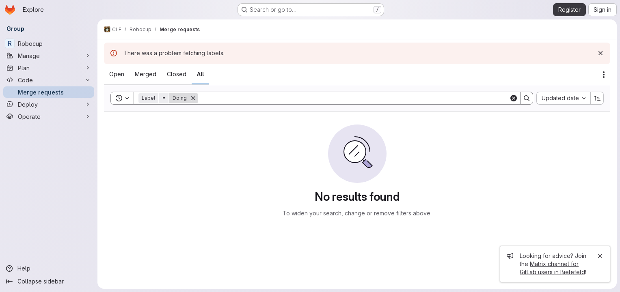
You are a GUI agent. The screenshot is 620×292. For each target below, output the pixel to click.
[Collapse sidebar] (48, 281)
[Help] (48, 268)
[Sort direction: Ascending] (597, 98)
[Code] (48, 80)
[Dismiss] (600, 53)
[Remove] (193, 98)
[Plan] (48, 67)
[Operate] (48, 116)
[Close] (600, 256)
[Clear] (513, 98)
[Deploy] (48, 104)
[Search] (354, 98)
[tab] (117, 74)
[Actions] (603, 74)
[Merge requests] (48, 92)
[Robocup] (48, 43)
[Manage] (48, 55)
